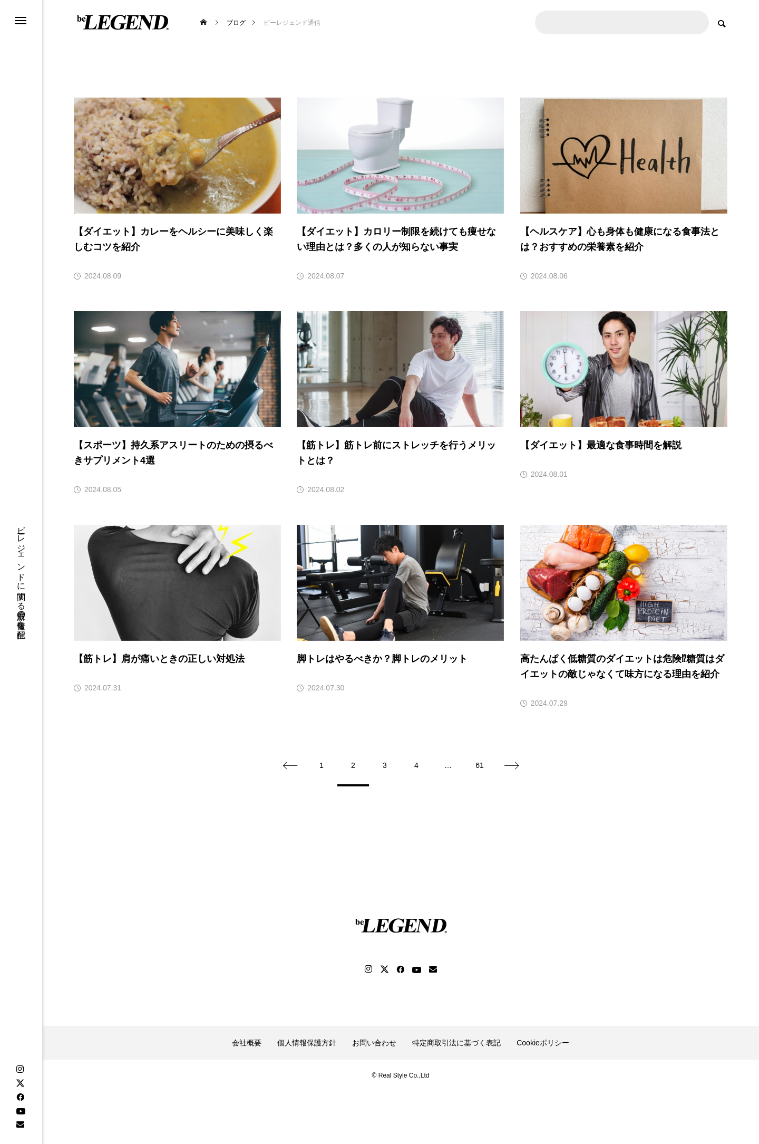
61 (479, 765)
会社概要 (246, 1042)
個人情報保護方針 (306, 1042)
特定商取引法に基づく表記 (456, 1042)
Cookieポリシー (543, 1042)
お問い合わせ (374, 1042)
